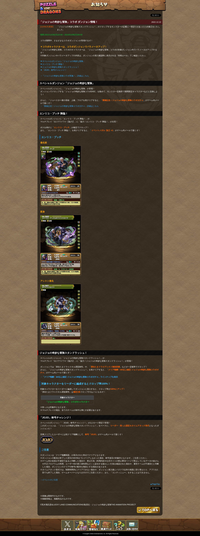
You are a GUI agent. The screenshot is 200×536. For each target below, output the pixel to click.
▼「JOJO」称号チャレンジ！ (53, 70)
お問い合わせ (132, 525)
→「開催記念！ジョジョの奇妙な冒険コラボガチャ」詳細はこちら (69, 106)
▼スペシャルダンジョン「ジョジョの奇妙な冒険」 (62, 61)
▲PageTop (155, 484)
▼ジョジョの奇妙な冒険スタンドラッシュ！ (59, 67)
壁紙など (93, 525)
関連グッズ (106, 525)
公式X (67, 525)
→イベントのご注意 (49, 480)
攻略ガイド (80, 525)
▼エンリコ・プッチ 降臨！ (52, 64)
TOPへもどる (51, 8)
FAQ (119, 525)
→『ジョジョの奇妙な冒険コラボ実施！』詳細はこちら (64, 76)
